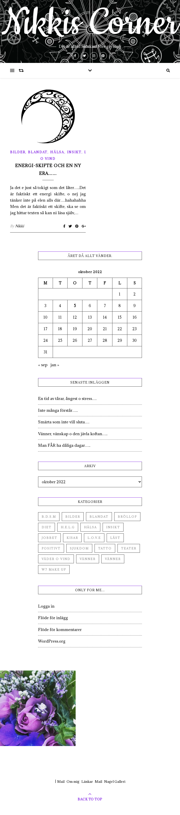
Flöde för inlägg (53, 617)
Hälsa (57, 152)
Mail (61, 781)
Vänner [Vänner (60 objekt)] (88, 559)
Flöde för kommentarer (60, 629)
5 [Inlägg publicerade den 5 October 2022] (75, 305)
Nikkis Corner (90, 23)
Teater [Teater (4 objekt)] (128, 548)
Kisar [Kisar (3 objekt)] (72, 538)
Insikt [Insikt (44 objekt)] (113, 527)
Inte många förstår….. (58, 410)
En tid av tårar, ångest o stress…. (67, 398)
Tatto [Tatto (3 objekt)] (105, 548)
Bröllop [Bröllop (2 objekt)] (127, 516)
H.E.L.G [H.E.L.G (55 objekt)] (68, 527)
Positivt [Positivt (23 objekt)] (51, 548)
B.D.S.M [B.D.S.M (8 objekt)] (49, 516)
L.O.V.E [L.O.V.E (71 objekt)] (94, 538)
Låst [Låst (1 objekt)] (115, 538)
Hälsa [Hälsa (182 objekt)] (90, 527)
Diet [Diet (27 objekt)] (46, 527)
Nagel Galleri (114, 781)
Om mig (73, 781)
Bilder (17, 152)
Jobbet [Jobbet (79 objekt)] (49, 538)
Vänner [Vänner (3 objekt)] (113, 559)
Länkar (87, 781)
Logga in (46, 606)
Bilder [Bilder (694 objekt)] (72, 516)
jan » (54, 364)
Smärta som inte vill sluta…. (63, 421)
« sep (42, 364)
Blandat (37, 152)
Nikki (19, 226)
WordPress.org (51, 641)
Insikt (74, 152)
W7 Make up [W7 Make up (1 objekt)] (54, 569)
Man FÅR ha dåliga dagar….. (64, 445)
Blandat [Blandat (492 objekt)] (98, 516)
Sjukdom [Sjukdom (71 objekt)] (79, 548)
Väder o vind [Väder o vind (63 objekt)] (56, 559)
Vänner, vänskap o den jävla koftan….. (72, 433)
